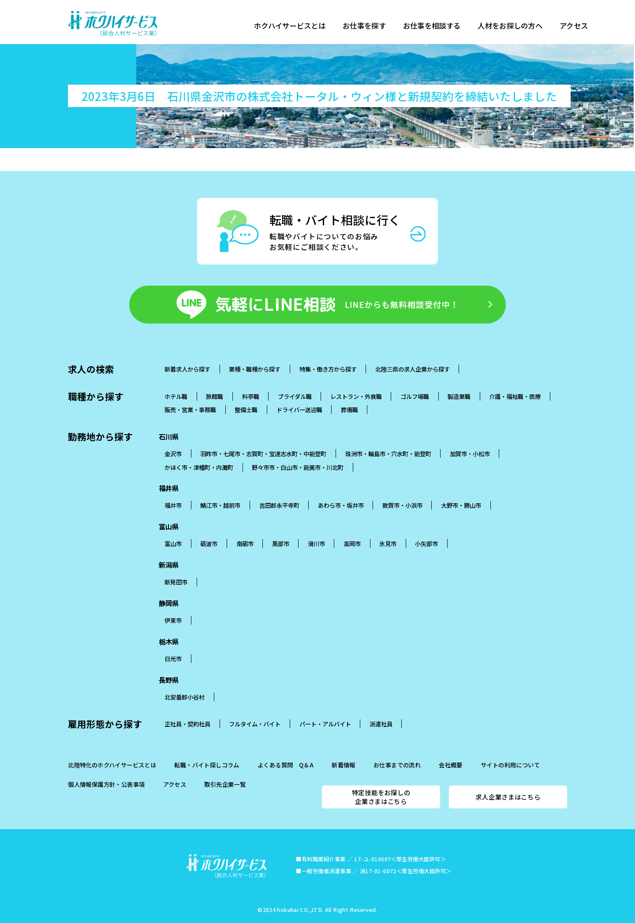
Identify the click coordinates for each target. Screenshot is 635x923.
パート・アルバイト (325, 723)
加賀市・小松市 (470, 453)
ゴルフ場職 (414, 396)
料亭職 (250, 396)
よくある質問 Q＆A (286, 765)
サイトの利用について (510, 765)
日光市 (173, 658)
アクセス (581, 26)
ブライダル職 (295, 396)
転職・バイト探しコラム (206, 765)
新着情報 (343, 765)
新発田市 (175, 581)
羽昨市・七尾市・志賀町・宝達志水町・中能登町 (263, 453)
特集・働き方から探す (328, 369)
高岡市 (352, 543)
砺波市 (208, 543)
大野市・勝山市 (461, 505)
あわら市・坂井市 (341, 505)
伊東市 (173, 620)
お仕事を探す (367, 26)
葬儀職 (349, 409)
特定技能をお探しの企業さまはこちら (381, 797)
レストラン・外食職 (356, 396)
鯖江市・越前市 (220, 505)
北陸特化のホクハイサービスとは (112, 765)
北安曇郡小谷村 (184, 696)
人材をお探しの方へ (516, 26)
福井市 (173, 505)
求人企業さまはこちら (507, 796)
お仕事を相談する (436, 26)
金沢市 (173, 453)
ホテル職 (175, 396)
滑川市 (316, 543)
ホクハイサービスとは (291, 26)
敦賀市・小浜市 (402, 505)
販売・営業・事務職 (190, 409)
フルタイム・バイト (254, 723)
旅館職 (214, 396)
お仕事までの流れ (397, 765)
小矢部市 (426, 543)
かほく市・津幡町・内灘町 (198, 467)
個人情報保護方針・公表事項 (106, 784)
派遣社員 (381, 723)
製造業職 (459, 396)
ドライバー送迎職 (299, 409)
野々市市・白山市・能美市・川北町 (298, 467)
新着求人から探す (187, 369)
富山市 (173, 543)
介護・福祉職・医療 (515, 396)
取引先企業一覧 (225, 784)
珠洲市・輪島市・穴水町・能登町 (388, 453)
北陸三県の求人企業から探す (412, 369)
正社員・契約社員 (187, 723)
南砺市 (245, 543)
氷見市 (387, 543)
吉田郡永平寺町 (279, 505)
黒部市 (280, 543)
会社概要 (451, 765)
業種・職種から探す (254, 369)
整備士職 (246, 409)
